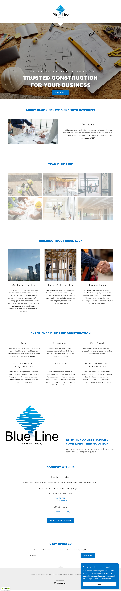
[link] (60, 11)
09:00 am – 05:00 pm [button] (64, 512)
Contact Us (60, 92)
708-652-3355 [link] (60, 498)
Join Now (88, 555)
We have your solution (60, 520)
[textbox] (52, 555)
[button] (73, 512)
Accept (100, 584)
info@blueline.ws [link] (60, 500)
